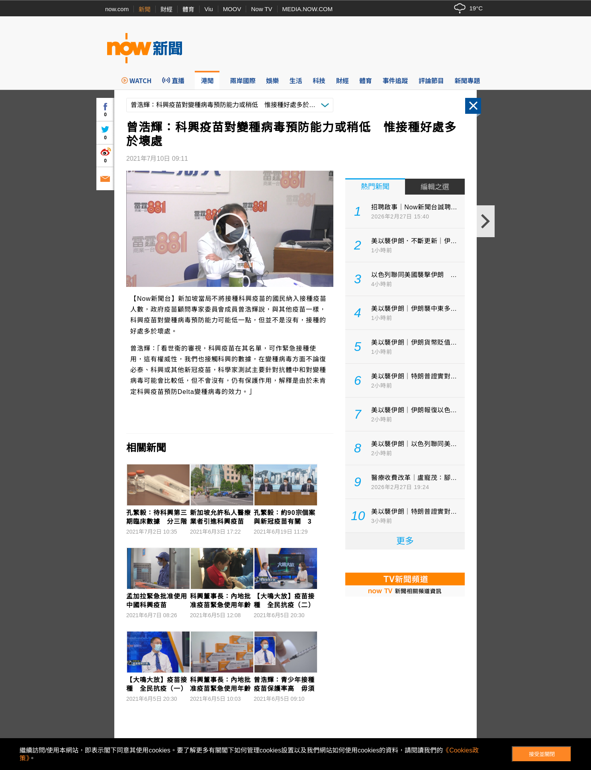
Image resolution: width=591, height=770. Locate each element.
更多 (405, 541)
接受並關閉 (542, 754)
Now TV (261, 9)
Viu (208, 9)
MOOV (232, 9)
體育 (188, 9)
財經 (166, 9)
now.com (117, 9)
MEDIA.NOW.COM (307, 9)
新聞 (145, 9)
